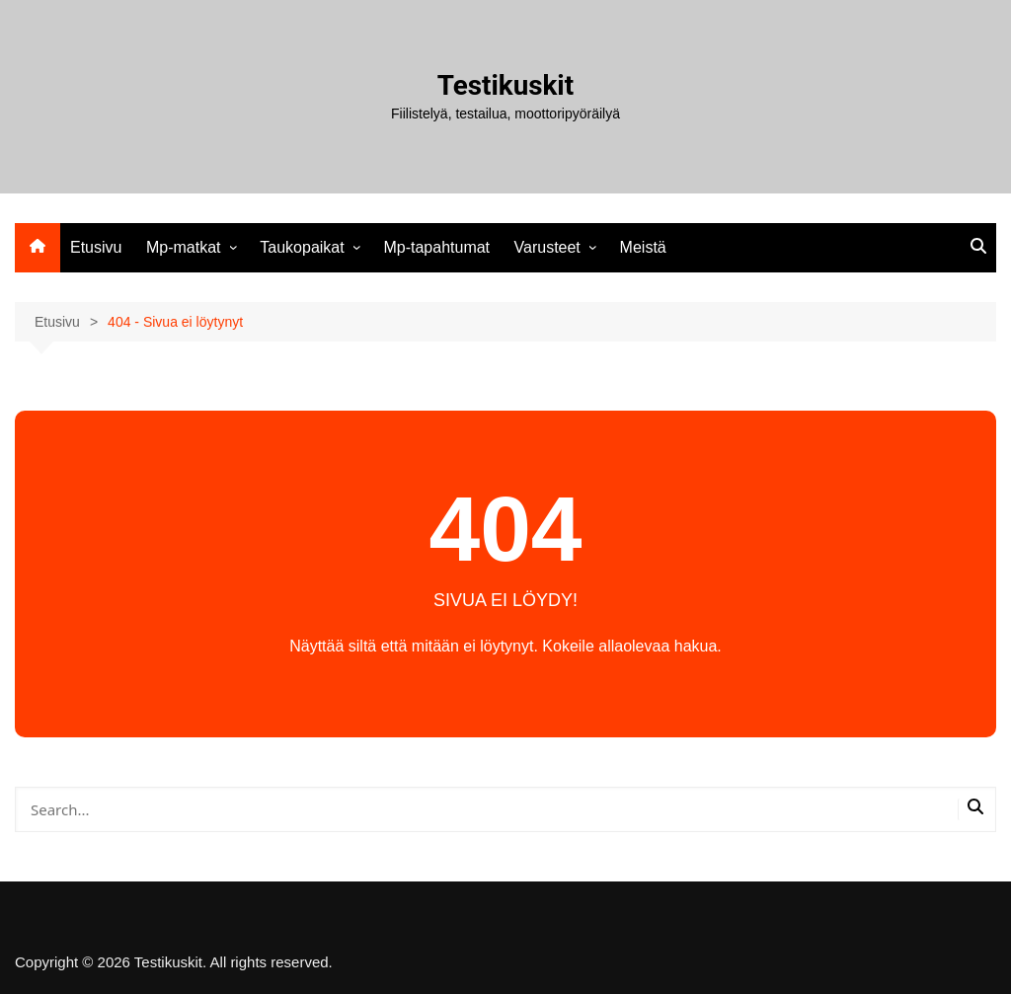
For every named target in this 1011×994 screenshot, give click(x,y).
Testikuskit (505, 85)
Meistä (643, 247)
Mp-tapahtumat (436, 247)
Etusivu (95, 247)
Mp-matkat (183, 247)
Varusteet (547, 247)
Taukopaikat (302, 247)
